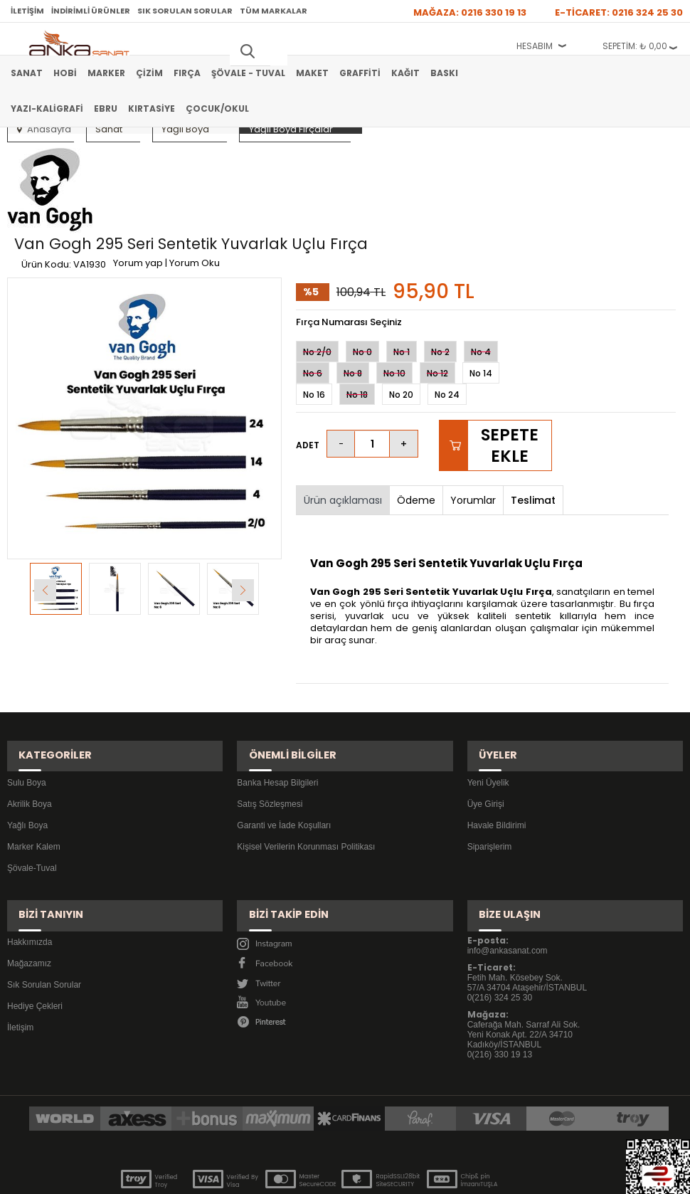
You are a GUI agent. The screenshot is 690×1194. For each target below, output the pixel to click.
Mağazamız (29, 892)
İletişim (27, 10)
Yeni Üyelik (488, 726)
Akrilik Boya (29, 748)
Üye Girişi (485, 748)
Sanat (27, 73)
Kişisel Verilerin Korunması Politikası (306, 791)
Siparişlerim (489, 791)
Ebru (105, 108)
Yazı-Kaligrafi (47, 108)
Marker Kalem (33, 791)
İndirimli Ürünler (90, 10)
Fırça (187, 73)
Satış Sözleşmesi (269, 748)
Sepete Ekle (509, 404)
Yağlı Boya (27, 769)
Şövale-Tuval (32, 812)
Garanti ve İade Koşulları (284, 769)
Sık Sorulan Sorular (185, 10)
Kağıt (405, 73)
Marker (106, 73)
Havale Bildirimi (496, 769)
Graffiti (360, 73)
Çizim (149, 73)
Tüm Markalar (273, 10)
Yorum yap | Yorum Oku (249, 176)
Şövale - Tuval (248, 73)
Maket (312, 73)
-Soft (266, 1176)
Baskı (444, 73)
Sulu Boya (26, 726)
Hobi (65, 73)
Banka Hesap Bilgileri (277, 726)
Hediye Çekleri (35, 935)
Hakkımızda (29, 871)
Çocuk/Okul (217, 108)
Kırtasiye (151, 108)
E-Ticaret (302, 1176)
